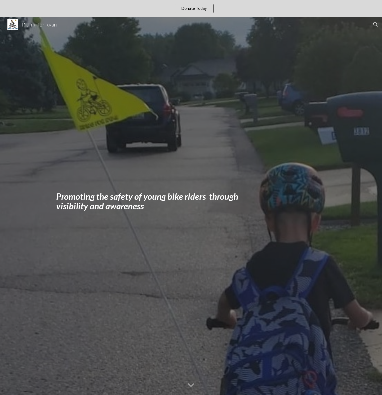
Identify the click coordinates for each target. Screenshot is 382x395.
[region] (191, 8)
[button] (375, 24)
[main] (151, 206)
